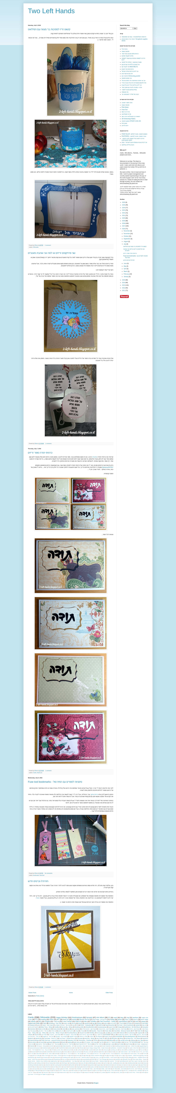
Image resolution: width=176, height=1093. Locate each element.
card (106, 1032)
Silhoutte (81, 1048)
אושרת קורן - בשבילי (94, 1068)
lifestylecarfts (41, 1051)
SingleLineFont (53, 1061)
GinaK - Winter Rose (132, 1046)
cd (124, 1063)
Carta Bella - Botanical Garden (122, 1031)
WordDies (92, 1032)
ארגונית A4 (44, 1070)
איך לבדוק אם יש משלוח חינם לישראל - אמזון (134, 142)
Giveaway (49, 1059)
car (101, 1063)
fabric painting (55, 1065)
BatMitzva (30, 1038)
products (66, 1051)
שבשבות (32, 1046)
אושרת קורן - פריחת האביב (86, 1034)
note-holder (145, 1023)
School (75, 1048)
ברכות (54, 1070)
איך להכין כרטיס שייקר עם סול (130, 71)
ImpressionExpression (35, 1048)
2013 (123, 285)
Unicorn (144, 1061)
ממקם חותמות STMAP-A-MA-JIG (131, 121)
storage (115, 1066)
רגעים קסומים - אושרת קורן (141, 1044)
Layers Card (112, 1027)
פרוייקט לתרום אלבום (33, 1027)
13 (77, 1025)
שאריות (82, 1031)
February (126, 274)
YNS (53, 1049)
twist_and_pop (78, 1042)
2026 (123, 202)
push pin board (77, 1051)
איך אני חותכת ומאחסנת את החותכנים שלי (133, 80)
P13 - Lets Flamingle (101, 1059)
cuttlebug (133, 1040)
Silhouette (35, 247)
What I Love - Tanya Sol (44, 1049)
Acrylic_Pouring (108, 1036)
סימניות (143, 1072)
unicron (117, 1051)
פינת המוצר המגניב (127, 102)
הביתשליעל (85, 1070)
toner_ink (136, 1066)
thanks (63, 1042)
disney (144, 1063)
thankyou (99, 1023)
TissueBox (93, 1021)
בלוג (50, 1070)
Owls (55, 1048)
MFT (58, 1019)
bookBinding (91, 1063)
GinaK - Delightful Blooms (140, 1057)
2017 (123, 226)
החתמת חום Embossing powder (131, 76)
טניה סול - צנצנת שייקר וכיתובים (134, 1053)
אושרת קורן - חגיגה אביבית (105, 1029)
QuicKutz (70, 1048)
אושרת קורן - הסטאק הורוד (70, 1034)
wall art (106, 1023)
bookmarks (36, 875)
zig (60, 1068)
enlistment (47, 1065)
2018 (123, 223)
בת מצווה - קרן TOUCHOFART (103, 1034)
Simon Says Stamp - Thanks (139, 1059)
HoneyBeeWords (90, 1027)
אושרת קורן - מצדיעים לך (120, 1029)
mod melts (116, 1065)
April (125, 269)
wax (68, 1029)
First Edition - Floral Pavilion (110, 1057)
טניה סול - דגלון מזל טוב (34, 1036)
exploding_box (114, 1049)
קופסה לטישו (144, 1019)
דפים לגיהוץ (125, 125)
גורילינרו (79, 1070)
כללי (29, 1055)
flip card (128, 1049)
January (126, 276)
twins (112, 1051)
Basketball (57, 1046)
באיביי (38, 898)
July (125, 244)
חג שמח (144, 1025)
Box (40, 1021)
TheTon (96, 1040)
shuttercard (85, 1066)
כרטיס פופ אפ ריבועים (128, 69)
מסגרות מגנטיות (88, 1072)
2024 (123, 207)
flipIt (78, 1065)
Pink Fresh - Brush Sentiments (125, 1025)
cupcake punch (124, 1040)
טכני (60, 1053)
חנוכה (120, 1070)
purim (38, 1025)
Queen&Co (118, 1059)
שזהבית (94, 457)
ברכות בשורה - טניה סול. (63, 1070)
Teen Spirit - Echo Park (133, 1048)
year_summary (76, 1029)
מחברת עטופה (45, 1055)
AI (125, 1055)
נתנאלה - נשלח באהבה (134, 1072)
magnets (139, 1032)
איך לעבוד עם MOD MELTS (130, 67)
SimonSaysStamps (72, 1032)
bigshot (111, 1040)
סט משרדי (56, 1021)
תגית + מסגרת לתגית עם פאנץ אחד (132, 87)
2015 (123, 280)
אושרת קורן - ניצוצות (47, 1025)
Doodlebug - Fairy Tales (55, 1023)
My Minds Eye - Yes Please (132, 1038)
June (125, 263)
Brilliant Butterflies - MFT (68, 1046)
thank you (39, 772)
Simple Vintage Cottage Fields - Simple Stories (97, 1048)
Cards (34, 772)
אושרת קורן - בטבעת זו (55, 1034)
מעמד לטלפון (110, 1072)
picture (120, 1019)
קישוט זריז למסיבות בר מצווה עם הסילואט (49, 29)
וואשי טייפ (124, 123)
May (125, 266)
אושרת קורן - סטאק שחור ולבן (119, 1068)
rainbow (137, 1025)
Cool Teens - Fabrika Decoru (67, 1038)
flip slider (72, 1065)
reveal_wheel (56, 1029)
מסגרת (95, 1072)
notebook (32, 1025)
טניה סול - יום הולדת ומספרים (62, 1025)
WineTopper (64, 1063)
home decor (33, 1042)
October (126, 236)
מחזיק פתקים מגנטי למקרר (129, 89)
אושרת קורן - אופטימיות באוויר (80, 1068)
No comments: (49, 873)
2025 (123, 205)
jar (103, 1065)
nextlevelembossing (57, 1051)
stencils (37, 1034)
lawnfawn (135, 1017)
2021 (123, 215)
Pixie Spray (125, 107)
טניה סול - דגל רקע (54, 1044)
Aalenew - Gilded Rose (133, 1055)
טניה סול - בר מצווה (67, 1053)
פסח (83, 1055)
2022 (123, 213)
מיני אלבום (61, 1031)
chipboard (121, 1032)
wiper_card (54, 1068)
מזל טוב (80, 1072)
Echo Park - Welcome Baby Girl (83, 1057)
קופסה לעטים (129, 1044)
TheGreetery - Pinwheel (85, 1040)
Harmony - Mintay (89, 1038)
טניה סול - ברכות (77, 1053)
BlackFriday (38, 1038)
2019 (123, 221)
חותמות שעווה (125, 51)
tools (108, 1051)
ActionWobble (118, 1036)
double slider (98, 1049)
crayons (139, 1063)
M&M (93, 1059)
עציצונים (78, 1055)
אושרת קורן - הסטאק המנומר (127, 1051)
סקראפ (72, 1055)
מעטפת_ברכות (102, 1072)
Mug (51, 1048)
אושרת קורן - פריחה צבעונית (141, 1051)
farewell (63, 1065)
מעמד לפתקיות (73, 1036)
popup (143, 1021)
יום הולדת (53, 1031)
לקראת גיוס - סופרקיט (61, 1036)
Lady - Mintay (42, 1032)
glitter (86, 1065)
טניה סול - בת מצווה (141, 1034)
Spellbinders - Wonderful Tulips (117, 1048)
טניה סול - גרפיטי (87, 1053)
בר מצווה (127, 1019)
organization (49, 1042)
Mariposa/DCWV (107, 467)
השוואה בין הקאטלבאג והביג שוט (131, 116)
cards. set (66, 1023)
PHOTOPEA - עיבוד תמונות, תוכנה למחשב (134, 136)
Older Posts (109, 992)
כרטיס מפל (46, 1072)
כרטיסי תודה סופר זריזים (40, 452)
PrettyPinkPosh (62, 1048)
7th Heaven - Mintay (41, 1046)
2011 (123, 290)
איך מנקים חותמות (127, 78)
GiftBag (130, 1057)
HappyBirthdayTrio (143, 1046)
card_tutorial (113, 1032)
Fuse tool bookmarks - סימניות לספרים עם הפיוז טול (55, 781)
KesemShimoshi (73, 1059)
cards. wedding (113, 1063)
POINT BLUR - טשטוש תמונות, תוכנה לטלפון (134, 134)
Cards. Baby (108, 1031)
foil (131, 1021)
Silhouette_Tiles (126, 1059)
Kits (80, 1059)
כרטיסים (135, 1019)
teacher (124, 1066)
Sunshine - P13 (113, 1061)
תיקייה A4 (120, 1055)
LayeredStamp (86, 1059)
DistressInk (57, 1057)
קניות (77, 1031)
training (70, 1042)
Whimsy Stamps (49, 1063)
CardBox (57, 1027)
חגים (114, 1034)
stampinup (87, 1023)
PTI (109, 1017)
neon (127, 1065)
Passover (111, 1059)
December (127, 231)
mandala (48, 1051)
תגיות (51, 1074)
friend (82, 1065)
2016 (123, 228)
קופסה (87, 1055)
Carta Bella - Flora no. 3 (50, 1038)
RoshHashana (77, 1017)
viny (29, 1068)
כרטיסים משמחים (63, 1072)
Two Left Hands (51, 11)
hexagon (98, 1065)
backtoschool (103, 1040)
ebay (42, 1065)
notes (131, 1065)
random (60, 1066)
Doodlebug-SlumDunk (120, 1046)
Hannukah (79, 1038)
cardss (120, 1063)
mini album (100, 1017)
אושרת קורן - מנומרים (105, 1068)
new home (41, 1042)
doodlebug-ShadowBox (33, 1065)
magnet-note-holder (34, 1023)
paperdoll (30, 1066)
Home (71, 992)
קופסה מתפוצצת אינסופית (96, 1055)
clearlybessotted (131, 1063)
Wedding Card (39, 1063)
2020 (123, 218)
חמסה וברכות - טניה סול (112, 1070)
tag (119, 1066)
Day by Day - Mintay (66, 1027)
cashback (79, 1049)
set (145, 1032)
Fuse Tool (125, 109)
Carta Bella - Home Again (94, 1046)
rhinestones (71, 1066)
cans (97, 1063)
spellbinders (96, 1051)
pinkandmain (48, 1066)
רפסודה (91, 1036)
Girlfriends (42, 1059)
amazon (77, 1063)
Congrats (47, 1021)
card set (106, 1063)
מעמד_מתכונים (119, 1072)
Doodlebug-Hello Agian (67, 1057)
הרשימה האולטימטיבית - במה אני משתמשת (134, 37)
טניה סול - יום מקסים (48, 1036)
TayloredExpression (124, 1061)
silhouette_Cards (87, 1051)
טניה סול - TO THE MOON (131, 1042)
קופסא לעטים (120, 1044)
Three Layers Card (135, 1061)
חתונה (56, 1053)
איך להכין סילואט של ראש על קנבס (132, 85)
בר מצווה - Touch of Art (112, 1042)
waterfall (48, 1068)
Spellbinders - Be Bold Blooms (132, 1027)
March (126, 271)
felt (67, 1065)
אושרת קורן (44, 1034)
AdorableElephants (130, 1036)
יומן (35, 1072)
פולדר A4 (121, 1023)
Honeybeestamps (102, 1027)
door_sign (140, 1040)
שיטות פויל (125, 49)
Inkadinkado (45, 1048)
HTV (36, 1019)
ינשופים (40, 1072)
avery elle (83, 1063)
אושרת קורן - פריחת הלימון (134, 1068)
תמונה (44, 1023)
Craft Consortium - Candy (107, 1021)
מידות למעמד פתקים (127, 56)
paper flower (143, 1065)
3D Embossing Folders (128, 119)
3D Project (129, 1023)
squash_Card (93, 1066)
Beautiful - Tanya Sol (97, 1031)
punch (49, 1029)
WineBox (57, 1063)
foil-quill (80, 1023)
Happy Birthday (61, 1017)
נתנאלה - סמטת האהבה (55, 1055)
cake (74, 1049)
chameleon (33, 1029)
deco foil (73, 1023)
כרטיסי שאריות (54, 1072)
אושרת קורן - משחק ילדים (90, 1042)
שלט (105, 1055)
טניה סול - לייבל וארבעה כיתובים (84, 1044)
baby (121, 1017)
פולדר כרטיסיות (83, 1036)
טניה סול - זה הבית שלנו (67, 1044)
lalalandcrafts (109, 1065)
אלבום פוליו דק (37, 1070)
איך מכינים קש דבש (127, 73)
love (137, 1021)
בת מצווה (73, 1070)
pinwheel (57, 1042)
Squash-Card (83, 1032)
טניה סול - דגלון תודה (110, 1053)
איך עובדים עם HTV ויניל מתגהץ (131, 64)
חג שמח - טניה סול (48, 1053)
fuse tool (42, 875)
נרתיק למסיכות (69, 1031)
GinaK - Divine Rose (33, 1059)
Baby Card (143, 1055)
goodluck (92, 1065)
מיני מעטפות (125, 92)
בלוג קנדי (101, 1042)
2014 (123, 282)
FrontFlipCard (122, 1057)
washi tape (34, 1068)
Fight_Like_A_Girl (97, 1057)
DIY (134, 1031)
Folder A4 (139, 1031)
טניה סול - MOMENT (137, 1070)
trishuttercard (143, 1066)
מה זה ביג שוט (126, 112)
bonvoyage (100, 1032)
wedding (43, 1019)
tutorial (74, 1019)
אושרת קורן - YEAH (67, 1068)
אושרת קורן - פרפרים (134, 1029)
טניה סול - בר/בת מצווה (41, 1044)
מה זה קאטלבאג (126, 114)
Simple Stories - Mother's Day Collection (38, 1061)
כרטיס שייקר (94, 794)
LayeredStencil (123, 1021)
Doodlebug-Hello (79, 1027)
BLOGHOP (50, 1046)
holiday (112, 1019)
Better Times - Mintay (46, 1027)
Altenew (33, 1021)
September (127, 239)
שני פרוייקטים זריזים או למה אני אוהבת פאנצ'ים (51, 253)
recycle (65, 1066)
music (122, 1065)
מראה (125, 1072)
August (126, 241)
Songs (61, 1061)
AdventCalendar (142, 1036)
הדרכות (91, 1070)
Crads (51, 1057)
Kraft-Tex (100, 1025)
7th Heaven (99, 1036)
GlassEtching (57, 1059)
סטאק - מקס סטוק (110, 1044)
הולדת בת (97, 1070)
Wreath (71, 1063)
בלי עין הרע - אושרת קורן (100, 1019)
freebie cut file (41, 1029)
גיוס (121, 1042)
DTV (95, 1025)
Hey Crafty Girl (101, 1038)
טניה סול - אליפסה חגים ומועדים (126, 1034)
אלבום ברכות (113, 1023)
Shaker (51, 1019)
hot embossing (131, 1032)
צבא (73, 1025)
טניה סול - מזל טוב (98, 1044)
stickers (103, 1051)
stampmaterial (101, 1066)
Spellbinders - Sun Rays (71, 1061)
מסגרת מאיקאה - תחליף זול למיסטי (131, 62)
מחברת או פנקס (35, 1055)
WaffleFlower (31, 1063)
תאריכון (110, 1055)
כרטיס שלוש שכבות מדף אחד (130, 53)
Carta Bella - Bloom (81, 1046)
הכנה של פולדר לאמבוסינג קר (130, 94)
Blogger (96, 1083)
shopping (78, 1066)
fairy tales (121, 1049)
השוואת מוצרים (39, 1053)
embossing (105, 1049)
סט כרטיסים (66, 1055)
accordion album (60, 1049)
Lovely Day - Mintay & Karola (56, 1032)
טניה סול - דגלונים (121, 1053)
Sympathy (145, 1027)
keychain (34, 1051)
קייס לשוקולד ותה (44, 1074)
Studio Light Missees (84, 1061)
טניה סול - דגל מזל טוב (98, 1053)
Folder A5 (78, 1021)
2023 (123, 210)
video (63, 1029)
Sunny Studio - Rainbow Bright (99, 1061)
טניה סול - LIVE (127, 1070)
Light (108, 1038)
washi (115, 1017)
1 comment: (48, 245)
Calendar (38, 1057)
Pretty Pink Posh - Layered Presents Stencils (53, 1040)
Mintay (121, 1038)
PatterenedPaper (34, 1040)
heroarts (89, 1017)
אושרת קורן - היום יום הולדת (89, 1029)
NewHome (145, 1038)
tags (93, 1023)
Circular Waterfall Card (107, 1046)
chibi (85, 1049)
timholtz (130, 1066)
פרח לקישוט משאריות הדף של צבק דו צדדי (134, 83)
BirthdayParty (31, 1057)
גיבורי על (32, 1053)
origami (136, 1065)
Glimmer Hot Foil (84, 1019)
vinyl (128, 1017)
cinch (116, 1040)
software (30, 1034)
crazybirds (90, 1049)
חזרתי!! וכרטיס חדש (38, 881)
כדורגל (144, 1053)
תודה (115, 1055)
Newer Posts (32, 992)
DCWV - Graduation (85, 1025)
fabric (146, 1040)
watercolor (41, 1068)
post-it (54, 1066)
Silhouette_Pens (72, 1040)
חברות (103, 1070)
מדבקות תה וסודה (73, 1072)
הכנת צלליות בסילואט (128, 145)
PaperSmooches (109, 1025)
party (35, 1066)
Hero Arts (64, 1059)
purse (71, 1051)
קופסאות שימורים (67, 1021)
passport (41, 1066)
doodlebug (137, 1023)
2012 (123, 288)
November (127, 233)
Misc (85, 1021)
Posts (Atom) (40, 996)
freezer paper (135, 1049)
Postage (120, 1027)
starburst (109, 1066)
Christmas (45, 1057)
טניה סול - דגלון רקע (43, 1031)
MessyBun (114, 1038)
